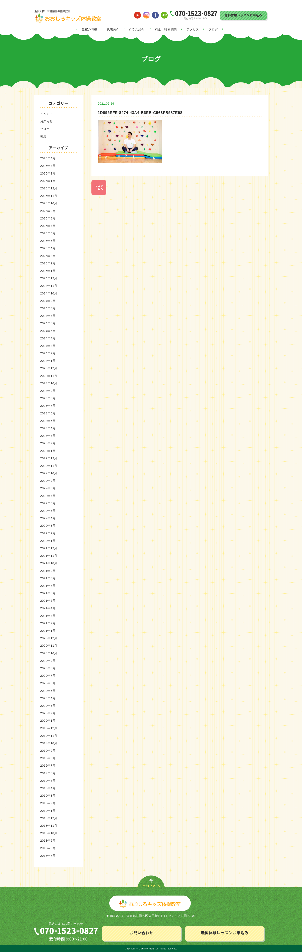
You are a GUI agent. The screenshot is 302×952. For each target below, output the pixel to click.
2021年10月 (48, 563)
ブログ (213, 29)
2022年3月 (48, 525)
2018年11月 (48, 825)
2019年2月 (48, 803)
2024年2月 (48, 353)
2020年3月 (48, 705)
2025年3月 (48, 256)
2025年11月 (48, 196)
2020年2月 (48, 713)
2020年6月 (48, 683)
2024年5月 (48, 331)
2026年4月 (48, 158)
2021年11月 (48, 555)
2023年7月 (48, 405)
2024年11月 (48, 285)
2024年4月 (48, 338)
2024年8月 (48, 308)
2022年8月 (48, 488)
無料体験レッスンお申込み (243, 15)
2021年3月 (48, 615)
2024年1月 (48, 360)
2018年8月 (48, 848)
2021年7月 (48, 585)
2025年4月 (48, 248)
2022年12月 (48, 458)
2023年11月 (48, 376)
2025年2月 (48, 263)
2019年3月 (48, 795)
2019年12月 (48, 728)
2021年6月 (48, 593)
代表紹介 (113, 29)
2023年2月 (48, 443)
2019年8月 (48, 758)
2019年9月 (48, 750)
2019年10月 (48, 743)
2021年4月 (48, 608)
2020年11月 (48, 645)
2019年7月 (48, 765)
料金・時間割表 (166, 29)
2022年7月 (48, 496)
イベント (46, 113)
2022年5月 (48, 510)
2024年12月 (48, 278)
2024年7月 (48, 315)
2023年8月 (48, 398)
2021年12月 (48, 548)
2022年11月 (48, 465)
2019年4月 (48, 788)
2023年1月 (48, 451)
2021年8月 (48, 578)
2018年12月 (48, 818)
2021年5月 (48, 600)
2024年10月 (48, 293)
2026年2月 (48, 173)
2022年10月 (48, 473)
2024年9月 (48, 301)
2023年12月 (48, 368)
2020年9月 (48, 660)
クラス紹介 (137, 29)
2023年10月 (48, 383)
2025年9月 (48, 211)
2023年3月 (48, 435)
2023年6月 (48, 413)
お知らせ (46, 121)
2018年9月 (48, 840)
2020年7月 (48, 675)
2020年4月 (48, 698)
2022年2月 (48, 533)
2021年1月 (48, 630)
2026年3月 (48, 165)
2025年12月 (48, 188)
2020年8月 (48, 668)
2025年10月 (48, 203)
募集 (43, 136)
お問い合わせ (141, 933)
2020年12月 (48, 638)
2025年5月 (48, 240)
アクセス (192, 29)
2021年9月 (48, 571)
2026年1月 (48, 181)
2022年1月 (48, 540)
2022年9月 (48, 480)
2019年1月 (48, 810)
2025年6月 (48, 233)
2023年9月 (48, 390)
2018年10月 (48, 833)
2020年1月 (48, 720)
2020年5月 (48, 690)
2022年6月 (48, 503)
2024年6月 (48, 323)
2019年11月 (48, 735)
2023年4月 (48, 428)
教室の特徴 (89, 29)
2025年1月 (48, 271)
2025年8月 (48, 218)
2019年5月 (48, 780)
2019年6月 (48, 773)
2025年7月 (48, 226)
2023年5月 (48, 421)
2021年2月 (48, 623)
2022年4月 (48, 518)
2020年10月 (48, 653)
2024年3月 (48, 346)
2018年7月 (48, 855)
